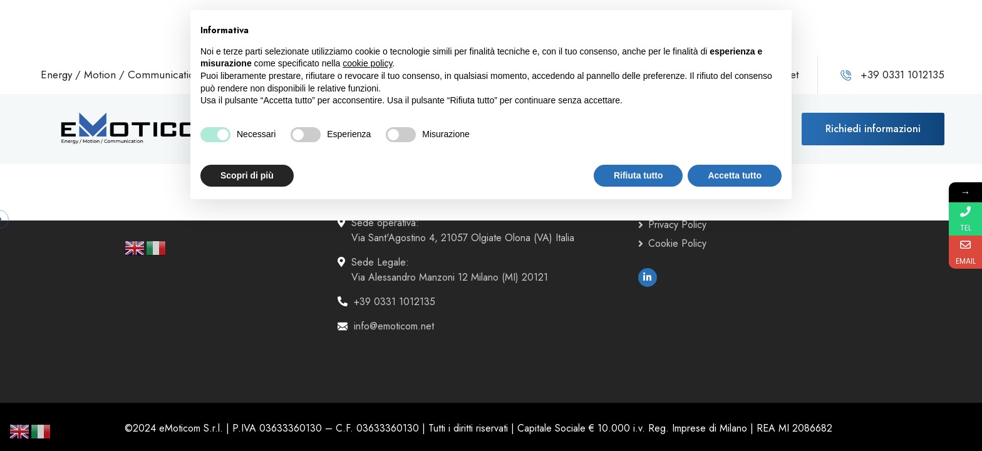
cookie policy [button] (367, 63)
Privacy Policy (677, 224)
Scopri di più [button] (247, 175)
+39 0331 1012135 (394, 301)
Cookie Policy (677, 243)
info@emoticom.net (394, 326)
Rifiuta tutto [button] (638, 175)
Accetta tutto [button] (735, 175)
